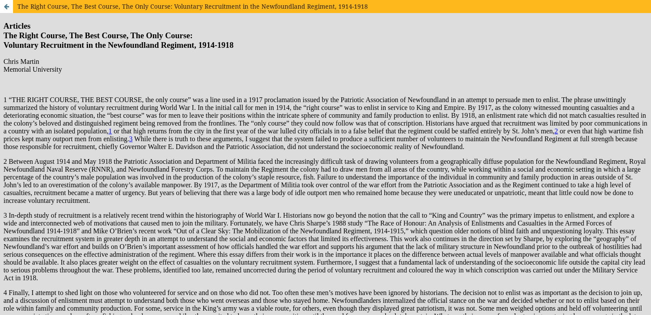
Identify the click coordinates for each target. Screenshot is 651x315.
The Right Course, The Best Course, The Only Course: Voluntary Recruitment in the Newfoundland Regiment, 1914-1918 (192, 6)
